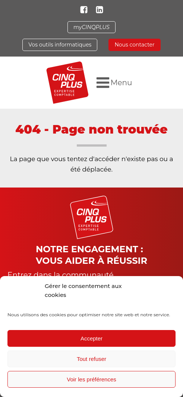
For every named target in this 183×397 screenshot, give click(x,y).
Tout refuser (91, 359)
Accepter (91, 338)
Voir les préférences (91, 379)
